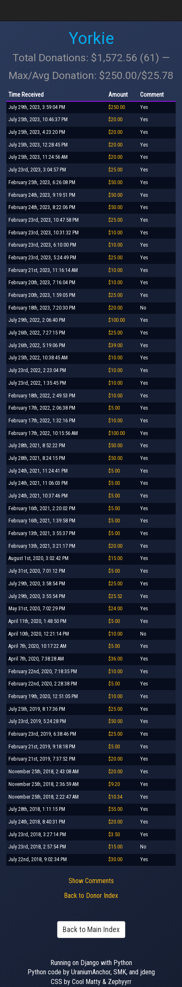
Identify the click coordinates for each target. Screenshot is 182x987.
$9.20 (114, 784)
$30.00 (115, 859)
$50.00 (115, 182)
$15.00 (115, 558)
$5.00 (114, 408)
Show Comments (91, 881)
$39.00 (115, 345)
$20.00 (115, 119)
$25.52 (115, 596)
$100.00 (116, 320)
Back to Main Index (91, 929)
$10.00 (115, 233)
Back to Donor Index (91, 896)
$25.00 (115, 170)
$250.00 (116, 107)
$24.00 (115, 609)
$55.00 (115, 809)
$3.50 (114, 834)
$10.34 (115, 797)
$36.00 (115, 659)
